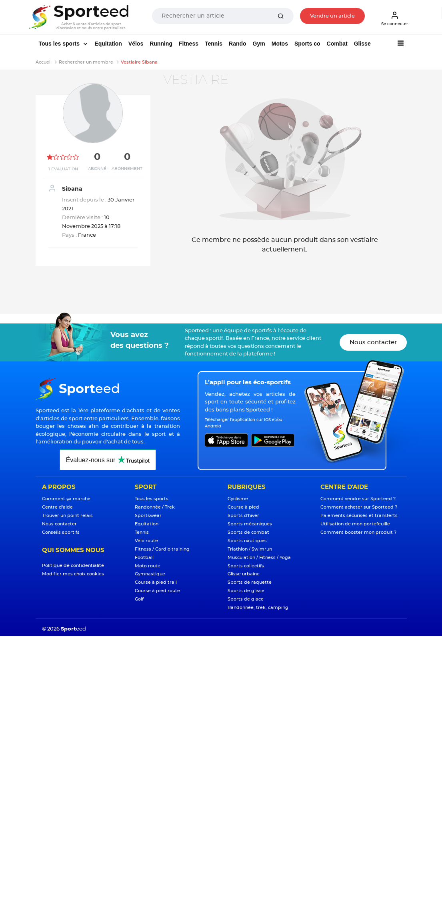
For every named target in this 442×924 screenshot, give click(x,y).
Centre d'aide (57, 507)
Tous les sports (60, 43)
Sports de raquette (250, 582)
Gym (259, 43)
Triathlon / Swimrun (250, 549)
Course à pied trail (156, 582)
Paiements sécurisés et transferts (359, 515)
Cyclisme (238, 499)
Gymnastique (150, 574)
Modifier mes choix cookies (73, 574)
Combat (337, 43)
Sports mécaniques (250, 524)
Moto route (147, 566)
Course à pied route (157, 591)
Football (144, 557)
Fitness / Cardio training (162, 549)
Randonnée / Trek (155, 507)
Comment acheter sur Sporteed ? (358, 507)
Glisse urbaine (244, 574)
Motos (280, 43)
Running (161, 43)
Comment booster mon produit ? (358, 532)
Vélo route (146, 541)
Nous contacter (373, 342)
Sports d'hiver (243, 515)
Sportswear (148, 515)
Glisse (362, 43)
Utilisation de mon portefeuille (355, 524)
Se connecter (394, 18)
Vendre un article (332, 16)
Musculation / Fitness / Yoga (259, 557)
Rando (237, 43)
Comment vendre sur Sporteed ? (358, 499)
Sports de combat (248, 532)
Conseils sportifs (61, 532)
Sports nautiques (247, 541)
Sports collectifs (246, 566)
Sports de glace (246, 599)
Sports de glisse (246, 591)
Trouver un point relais (67, 515)
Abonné (97, 169)
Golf (139, 599)
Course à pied (243, 507)
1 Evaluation (63, 169)
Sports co (307, 43)
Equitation (108, 43)
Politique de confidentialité (73, 565)
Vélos (135, 43)
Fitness (188, 43)
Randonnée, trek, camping (258, 607)
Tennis (213, 43)
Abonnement (127, 169)
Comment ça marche (66, 499)
